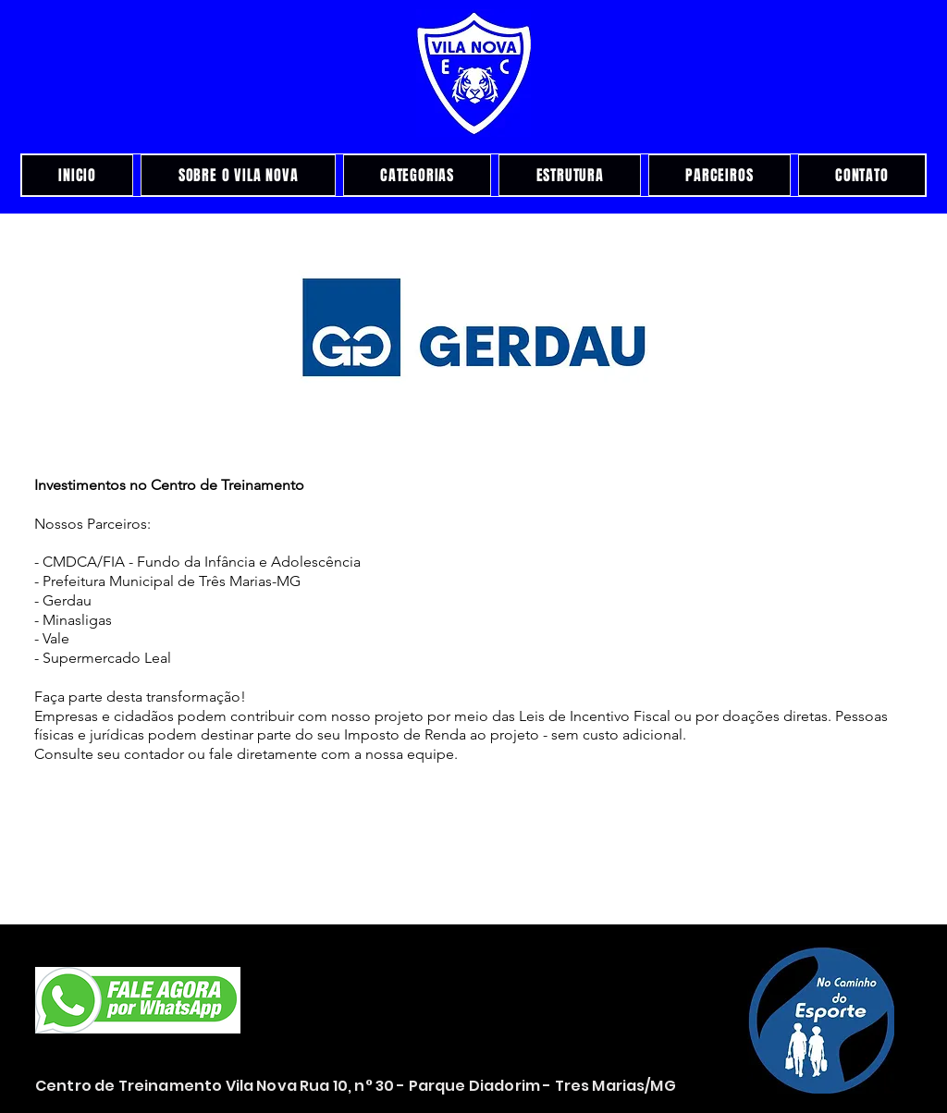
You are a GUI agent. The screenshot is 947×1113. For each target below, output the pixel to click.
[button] (473, 328)
